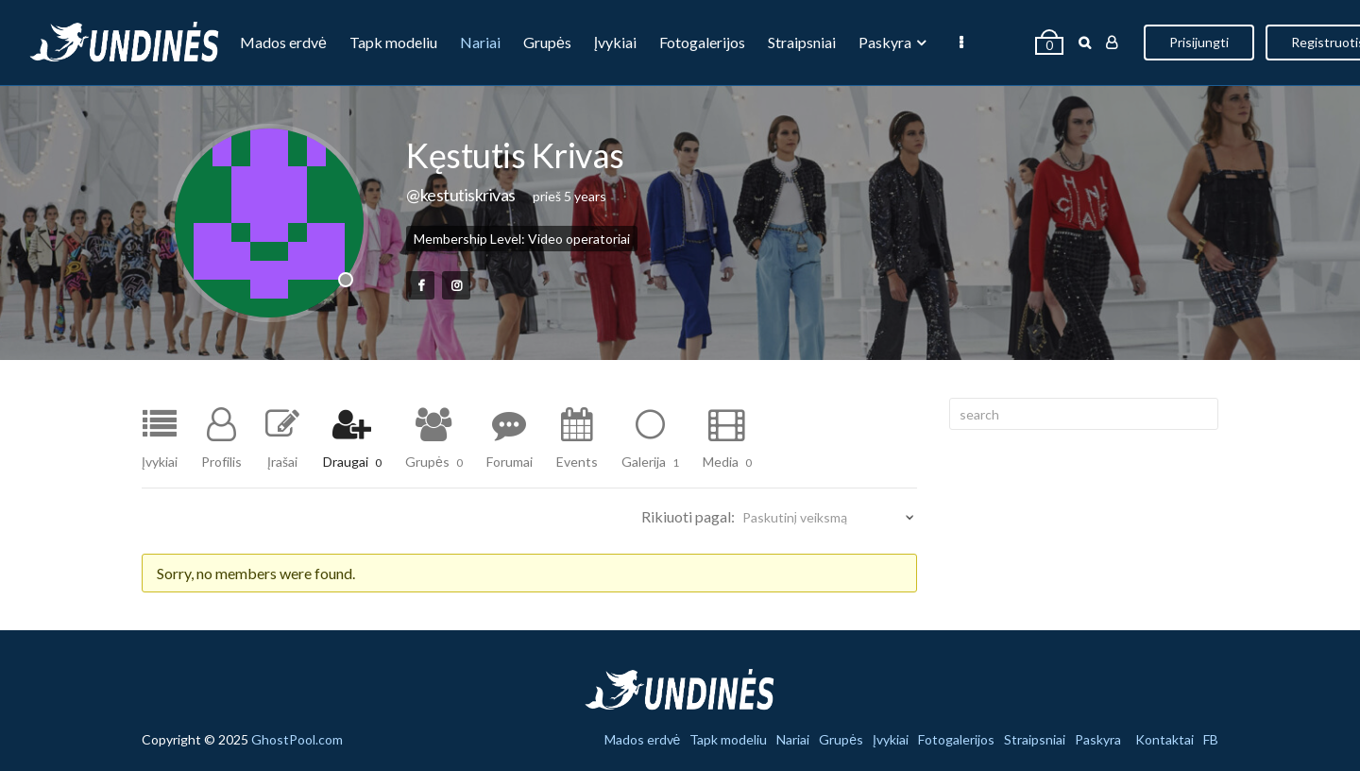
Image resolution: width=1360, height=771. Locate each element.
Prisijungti (1199, 42)
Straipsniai (802, 42)
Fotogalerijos (702, 42)
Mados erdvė (283, 42)
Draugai (352, 461)
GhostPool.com (297, 739)
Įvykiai (615, 42)
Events (577, 461)
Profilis (221, 461)
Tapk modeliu (393, 42)
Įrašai (282, 461)
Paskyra (884, 42)
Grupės (547, 42)
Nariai (480, 42)
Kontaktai (1164, 739)
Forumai (509, 461)
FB (1210, 739)
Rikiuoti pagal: (688, 516)
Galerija (650, 461)
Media (727, 461)
